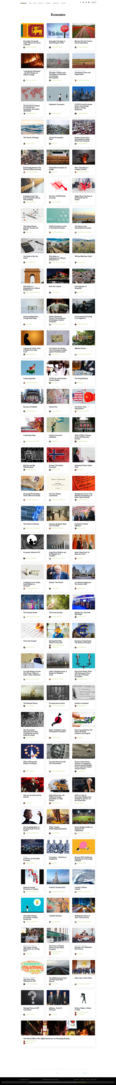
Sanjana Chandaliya (32, 837)
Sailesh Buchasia (56, 957)
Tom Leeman (55, 590)
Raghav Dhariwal (82, 44)
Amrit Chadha (81, 708)
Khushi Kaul (55, 354)
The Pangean (22, 1079)
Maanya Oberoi (56, 200)
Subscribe (94, 2)
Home (30, 3)
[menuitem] (30, 3)
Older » (85, 1073)
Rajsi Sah (54, 141)
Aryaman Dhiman (82, 110)
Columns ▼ (48, 3)
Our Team (63, 3)
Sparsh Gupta (55, 806)
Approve (79, 1082)
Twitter (87, 1079)
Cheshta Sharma (31, 44)
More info (83, 1082)
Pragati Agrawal (82, 323)
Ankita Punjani (79, 807)
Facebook (82, 1079)
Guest (76, 200)
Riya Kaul (29, 323)
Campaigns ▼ (56, 3)
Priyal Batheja (56, 110)
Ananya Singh (30, 141)
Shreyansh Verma (56, 44)
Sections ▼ (41, 3)
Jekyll (50, 1079)
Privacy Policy (93, 1079)
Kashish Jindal (81, 649)
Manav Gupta (55, 291)
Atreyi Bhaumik (30, 110)
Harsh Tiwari (81, 590)
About (34, 3)
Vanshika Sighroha (83, 77)
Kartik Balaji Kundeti (84, 230)
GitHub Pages (55, 1079)
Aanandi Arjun (56, 926)
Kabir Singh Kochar (57, 647)
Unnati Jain (55, 959)
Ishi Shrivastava (56, 77)
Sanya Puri (54, 649)
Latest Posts (76, 1079)
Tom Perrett (81, 774)
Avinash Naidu (81, 867)
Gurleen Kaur (30, 1020)
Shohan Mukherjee (32, 989)
